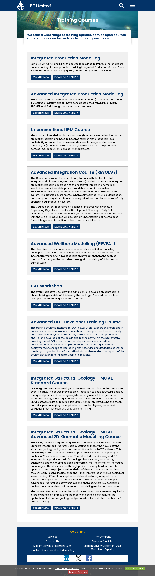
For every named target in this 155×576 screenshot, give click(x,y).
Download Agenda (66, 77)
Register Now (41, 77)
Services (52, 536)
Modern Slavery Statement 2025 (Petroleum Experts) (103, 547)
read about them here (67, 568)
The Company (102, 536)
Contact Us (52, 541)
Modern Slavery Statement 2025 (52, 546)
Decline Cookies (78, 572)
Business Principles (103, 541)
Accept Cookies (134, 568)
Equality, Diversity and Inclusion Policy (52, 550)
